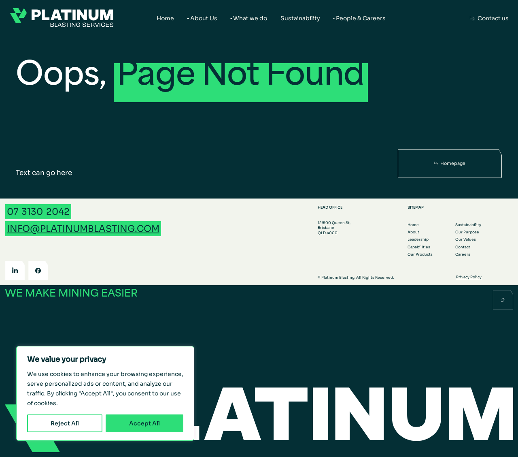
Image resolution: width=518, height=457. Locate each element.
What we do (250, 18)
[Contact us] (489, 18)
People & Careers (361, 18)
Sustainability (300, 18)
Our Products (420, 254)
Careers (462, 254)
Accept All (144, 423)
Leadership (418, 239)
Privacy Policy (469, 277)
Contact (462, 247)
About (413, 232)
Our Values (465, 239)
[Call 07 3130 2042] (38, 211)
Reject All (65, 423)
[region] (105, 393)
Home (165, 18)
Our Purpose (467, 232)
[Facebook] (38, 270)
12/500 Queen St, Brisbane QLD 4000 (334, 227)
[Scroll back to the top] (503, 300)
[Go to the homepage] (61, 18)
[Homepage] (450, 163)
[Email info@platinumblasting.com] (83, 228)
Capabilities (419, 247)
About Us (203, 18)
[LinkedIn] (15, 270)
